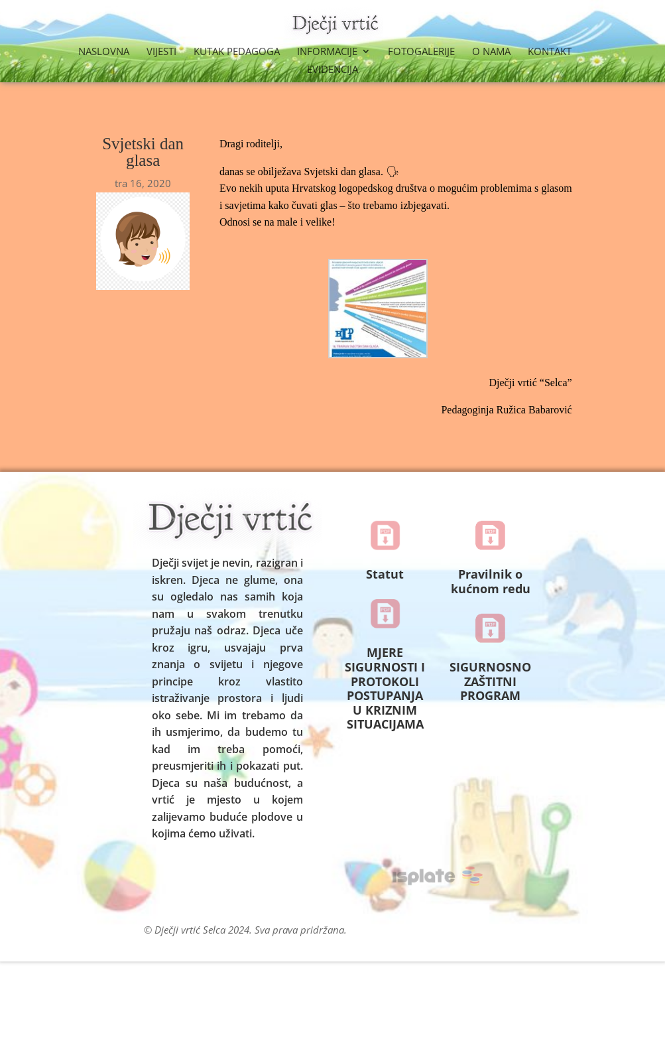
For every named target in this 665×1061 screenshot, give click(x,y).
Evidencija (332, 70)
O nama (491, 52)
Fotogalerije (421, 52)
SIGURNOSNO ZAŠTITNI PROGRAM (490, 681)
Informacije (327, 52)
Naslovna (103, 52)
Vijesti (161, 52)
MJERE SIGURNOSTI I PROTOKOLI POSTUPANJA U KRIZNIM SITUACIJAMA (385, 688)
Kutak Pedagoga (237, 52)
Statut (385, 574)
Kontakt (550, 52)
